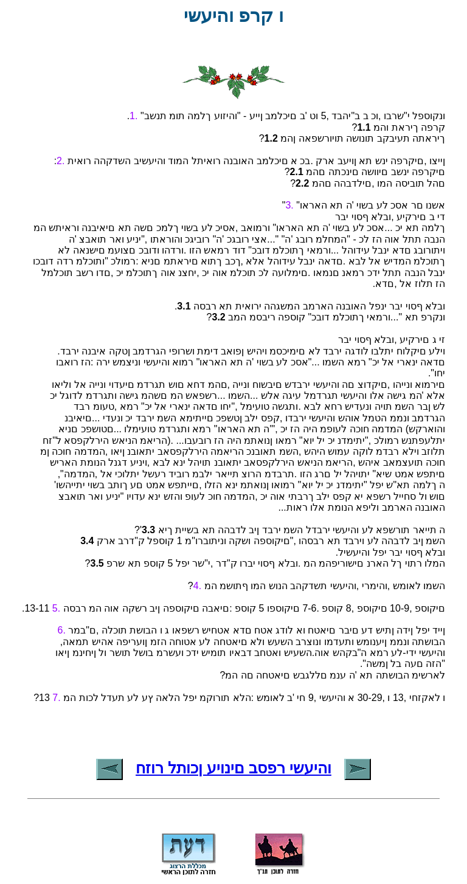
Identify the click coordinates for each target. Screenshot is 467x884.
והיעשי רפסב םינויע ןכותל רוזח (233, 767)
